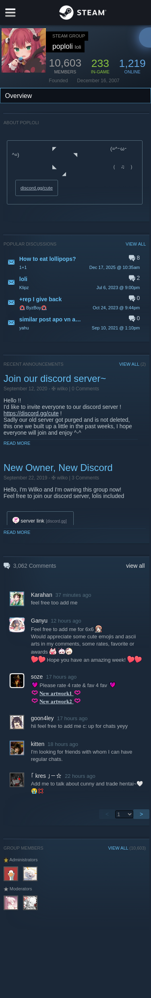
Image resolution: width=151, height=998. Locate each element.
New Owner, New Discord (58, 467)
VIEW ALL (136, 244)
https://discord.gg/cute (31, 413)
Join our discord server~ (55, 378)
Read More (17, 443)
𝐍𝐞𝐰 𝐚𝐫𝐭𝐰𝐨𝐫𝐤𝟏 (56, 693)
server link (28, 521)
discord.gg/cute (37, 188)
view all (135, 566)
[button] (75, 262)
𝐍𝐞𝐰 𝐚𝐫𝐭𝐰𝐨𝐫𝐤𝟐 (56, 701)
